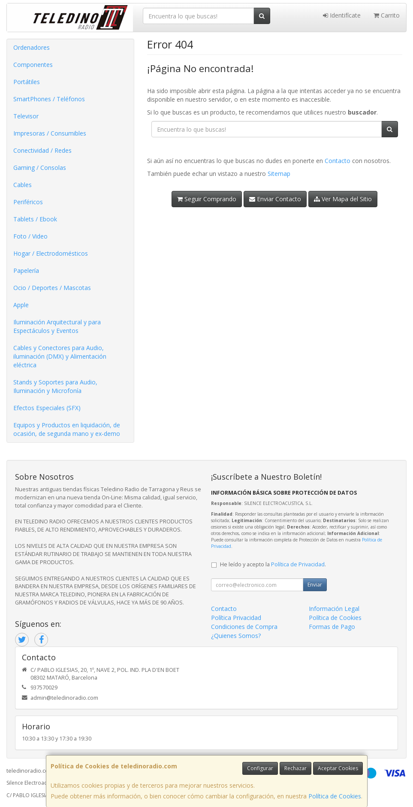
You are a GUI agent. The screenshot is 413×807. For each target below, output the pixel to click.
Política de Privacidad (298, 564)
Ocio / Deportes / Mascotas (52, 288)
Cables (22, 185)
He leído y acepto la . (273, 564)
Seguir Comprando (206, 199)
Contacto (337, 161)
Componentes (33, 64)
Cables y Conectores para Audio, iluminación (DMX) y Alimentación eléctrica (59, 356)
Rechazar (295, 768)
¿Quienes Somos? (236, 636)
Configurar (260, 768)
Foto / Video (30, 236)
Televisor (26, 116)
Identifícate (342, 15)
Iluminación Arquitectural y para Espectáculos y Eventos (57, 326)
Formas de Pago (332, 627)
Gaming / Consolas (39, 167)
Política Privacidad (236, 618)
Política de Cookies (334, 796)
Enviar (314, 584)
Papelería (26, 270)
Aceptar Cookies (338, 768)
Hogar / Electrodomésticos (50, 253)
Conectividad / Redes (42, 150)
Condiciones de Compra (244, 627)
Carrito (387, 15)
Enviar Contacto (275, 199)
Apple (21, 305)
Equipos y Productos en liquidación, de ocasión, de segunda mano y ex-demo (66, 429)
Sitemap (279, 173)
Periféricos (28, 202)
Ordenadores (31, 47)
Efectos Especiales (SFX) (47, 408)
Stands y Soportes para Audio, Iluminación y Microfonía (55, 386)
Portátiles (26, 82)
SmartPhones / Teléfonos (49, 99)
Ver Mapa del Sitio (343, 199)
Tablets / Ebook (35, 219)
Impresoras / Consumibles (49, 133)
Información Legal (334, 608)
